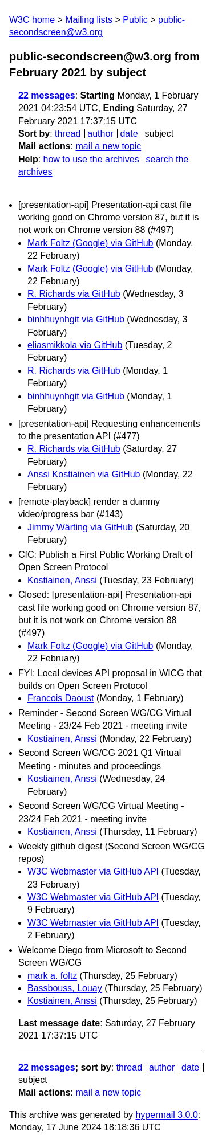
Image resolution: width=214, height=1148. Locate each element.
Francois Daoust (60, 698)
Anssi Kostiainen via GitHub (83, 474)
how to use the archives (91, 159)
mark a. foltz (52, 976)
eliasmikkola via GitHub (74, 345)
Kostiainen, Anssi (62, 580)
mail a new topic (108, 146)
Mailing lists (88, 19)
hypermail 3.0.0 (166, 1115)
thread (67, 133)
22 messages (46, 95)
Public (135, 19)
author (100, 133)
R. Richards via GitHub (73, 294)
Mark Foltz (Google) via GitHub (90, 243)
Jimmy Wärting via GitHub (80, 527)
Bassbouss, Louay (64, 988)
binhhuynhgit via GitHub (75, 319)
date (129, 133)
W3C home (32, 19)
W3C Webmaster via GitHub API (93, 871)
